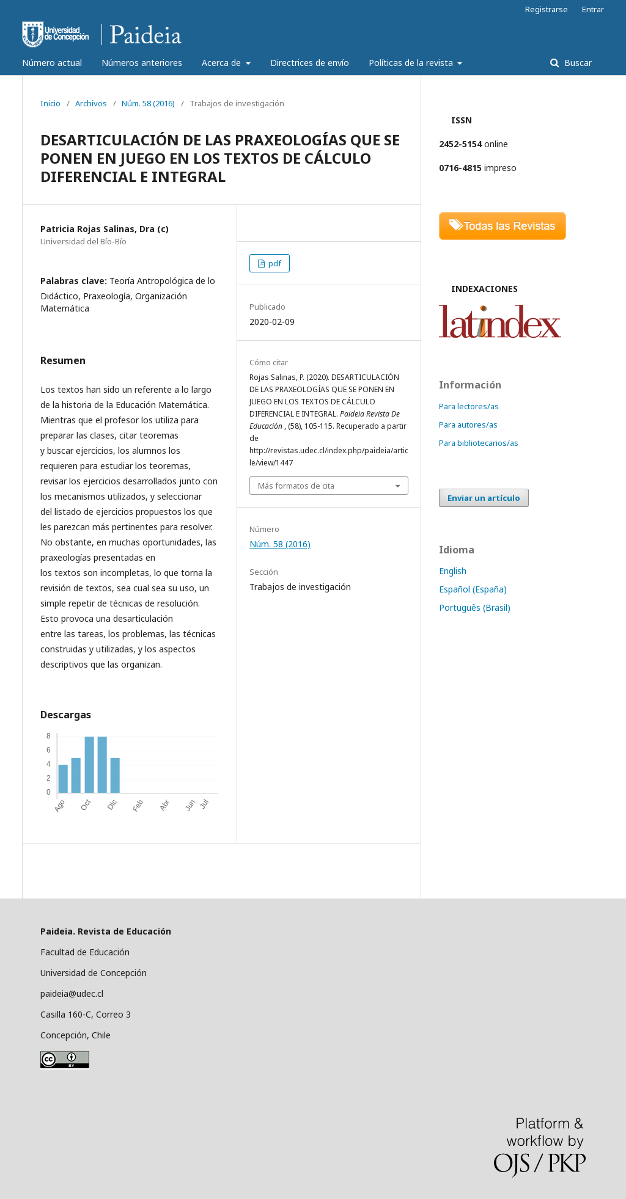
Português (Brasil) (474, 607)
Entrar (593, 9)
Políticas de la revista (412, 62)
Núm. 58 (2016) (148, 103)
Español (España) (473, 589)
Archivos (91, 103)
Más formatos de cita (296, 485)
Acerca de (222, 62)
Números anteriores (141, 62)
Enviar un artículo (483, 497)
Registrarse (546, 9)
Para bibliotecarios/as (478, 442)
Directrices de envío (309, 62)
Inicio (50, 103)
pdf (274, 263)
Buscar (577, 62)
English (452, 571)
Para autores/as (468, 424)
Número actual (52, 62)
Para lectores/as (469, 406)
